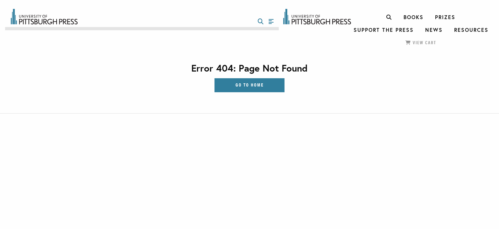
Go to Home (249, 84)
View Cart (420, 42)
